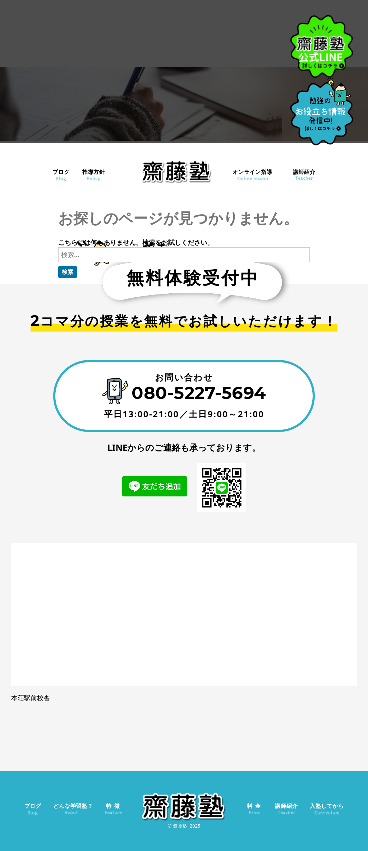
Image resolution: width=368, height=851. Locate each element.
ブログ (60, 171)
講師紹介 (304, 171)
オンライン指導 (252, 171)
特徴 (114, 805)
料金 (255, 805)
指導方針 (93, 171)
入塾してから (327, 805)
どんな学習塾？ (73, 805)
